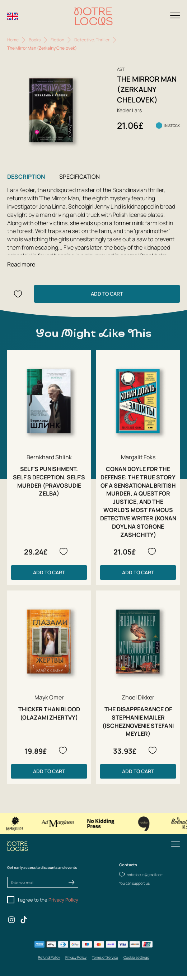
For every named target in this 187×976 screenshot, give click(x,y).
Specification (79, 177)
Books (35, 40)
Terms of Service (105, 957)
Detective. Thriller (91, 40)
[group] (51, 110)
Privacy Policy (63, 900)
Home (13, 40)
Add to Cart (107, 293)
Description (26, 177)
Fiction (57, 40)
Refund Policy (49, 957)
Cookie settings (136, 957)
